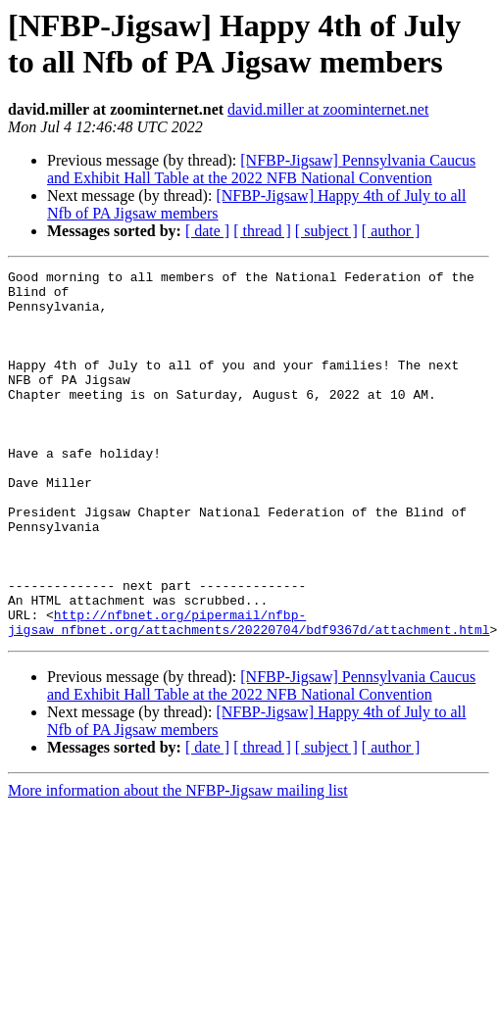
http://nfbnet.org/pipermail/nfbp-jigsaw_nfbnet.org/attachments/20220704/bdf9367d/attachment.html (248, 693)
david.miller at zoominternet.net (327, 109)
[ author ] (391, 230)
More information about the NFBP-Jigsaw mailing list (178, 863)
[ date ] (207, 230)
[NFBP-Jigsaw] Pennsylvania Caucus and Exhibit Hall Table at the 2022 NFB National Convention (261, 169)
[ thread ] (262, 230)
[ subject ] (326, 230)
